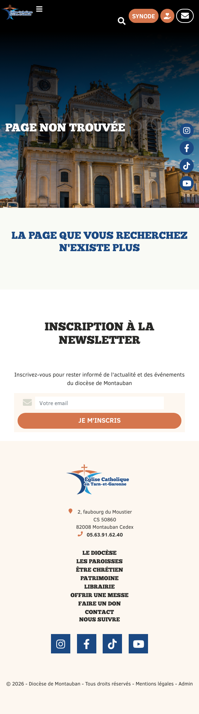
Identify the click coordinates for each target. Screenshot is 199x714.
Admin (186, 683)
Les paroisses (99, 562)
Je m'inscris (99, 420)
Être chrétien (99, 570)
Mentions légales (155, 683)
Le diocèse (100, 553)
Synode (143, 16)
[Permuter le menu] (39, 9)
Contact (99, 612)
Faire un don (99, 604)
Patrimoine (100, 579)
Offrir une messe (100, 595)
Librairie (99, 587)
